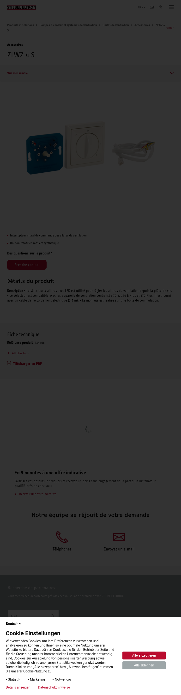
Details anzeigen (18, 687)
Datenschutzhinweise (54, 687)
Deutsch (14, 624)
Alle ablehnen (144, 665)
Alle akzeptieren (144, 655)
